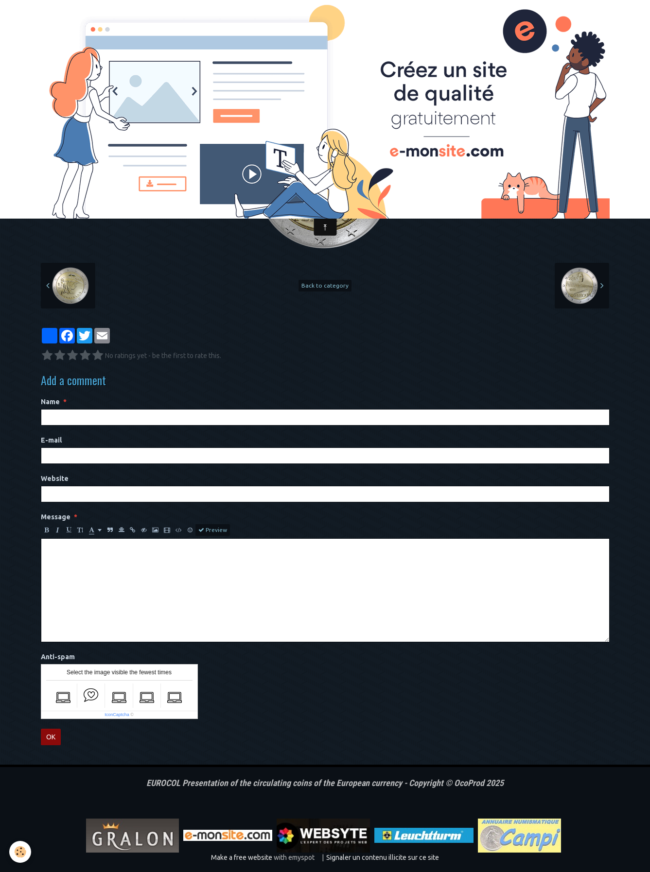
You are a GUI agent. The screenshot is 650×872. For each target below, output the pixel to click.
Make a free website (241, 857)
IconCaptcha (117, 714)
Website (55, 478)
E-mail (51, 440)
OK (50, 737)
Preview (212, 530)
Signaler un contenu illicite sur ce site (382, 857)
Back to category (325, 285)
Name (50, 402)
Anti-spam (58, 657)
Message (55, 517)
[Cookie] (21, 852)
